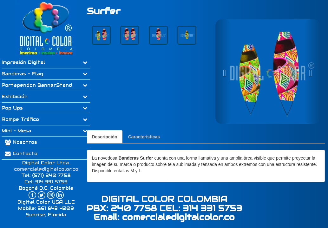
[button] (223, 71)
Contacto (19, 153)
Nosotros (25, 142)
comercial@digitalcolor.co (46, 169)
